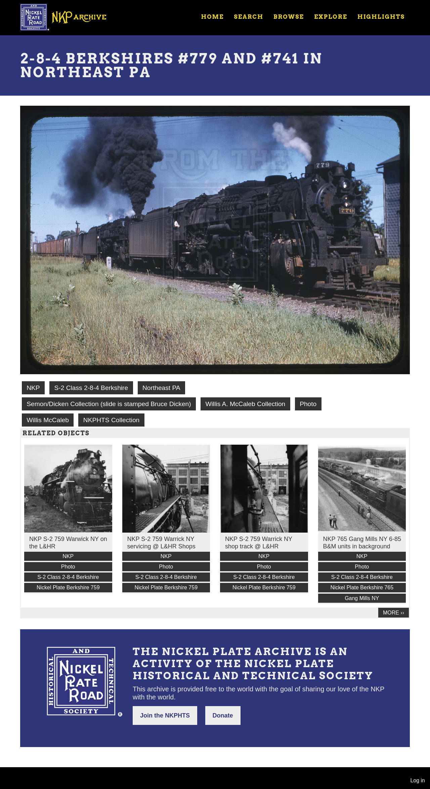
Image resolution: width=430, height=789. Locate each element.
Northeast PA (161, 387)
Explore (330, 16)
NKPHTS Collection (111, 420)
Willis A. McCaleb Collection (246, 403)
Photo (308, 403)
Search (248, 16)
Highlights (381, 16)
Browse (288, 16)
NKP (33, 387)
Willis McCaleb (48, 420)
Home (212, 16)
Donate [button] (223, 715)
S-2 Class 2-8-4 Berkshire (91, 387)
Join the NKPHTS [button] (165, 715)
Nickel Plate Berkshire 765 (361, 587)
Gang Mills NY (362, 598)
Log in (417, 780)
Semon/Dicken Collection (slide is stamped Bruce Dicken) (109, 403)
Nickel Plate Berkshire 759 (68, 587)
